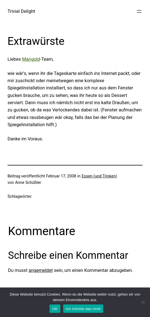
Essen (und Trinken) (99, 176)
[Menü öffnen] (139, 11)
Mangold (31, 59)
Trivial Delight (21, 11)
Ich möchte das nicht (83, 309)
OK (55, 309)
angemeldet (41, 270)
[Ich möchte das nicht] (143, 302)
